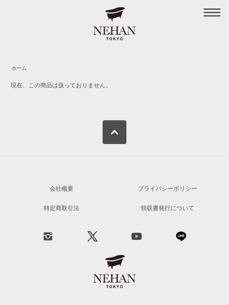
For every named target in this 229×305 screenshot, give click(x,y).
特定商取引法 (61, 208)
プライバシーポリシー (167, 188)
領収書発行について (167, 208)
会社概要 (61, 188)
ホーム (19, 68)
